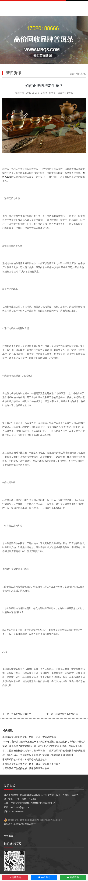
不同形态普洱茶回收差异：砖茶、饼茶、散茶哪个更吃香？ (31, 764)
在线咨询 (44, 877)
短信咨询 (73, 877)
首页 (72, 73)
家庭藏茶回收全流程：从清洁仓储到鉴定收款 (24, 759)
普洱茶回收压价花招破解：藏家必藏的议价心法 (25, 768)
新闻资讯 (81, 73)
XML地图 (8, 835)
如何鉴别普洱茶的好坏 (66, 714)
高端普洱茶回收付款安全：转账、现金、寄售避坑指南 (29, 737)
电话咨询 (15, 877)
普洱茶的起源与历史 (21, 714)
